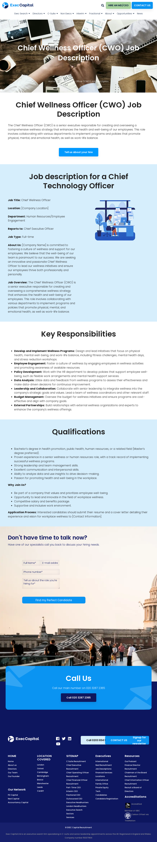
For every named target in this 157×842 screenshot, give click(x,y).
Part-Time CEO (73, 787)
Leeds (40, 787)
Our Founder (14, 776)
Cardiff (40, 791)
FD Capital (13, 795)
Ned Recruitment (104, 765)
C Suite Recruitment (76, 761)
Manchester (43, 783)
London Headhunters (76, 806)
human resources (97, 449)
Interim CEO (72, 791)
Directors (12, 769)
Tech (98, 791)
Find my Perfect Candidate (54, 600)
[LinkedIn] (69, 738)
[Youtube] (58, 744)
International (102, 761)
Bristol (40, 779)
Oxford (40, 768)
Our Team (13, 772)
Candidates (101, 795)
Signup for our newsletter (139, 740)
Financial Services (104, 772)
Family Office (102, 783)
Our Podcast (131, 761)
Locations (100, 776)
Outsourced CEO (74, 798)
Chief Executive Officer (39, 229)
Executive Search (74, 810)
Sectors (70, 813)
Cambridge (42, 772)
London (40, 764)
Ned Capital (13, 798)
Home (51, 81)
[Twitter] (63, 738)
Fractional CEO (73, 795)
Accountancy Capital (18, 802)
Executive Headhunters (77, 802)
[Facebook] (57, 738)
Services (70, 817)
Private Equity (102, 787)
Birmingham (43, 776)
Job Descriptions (103, 769)
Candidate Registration (107, 798)
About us (12, 765)
